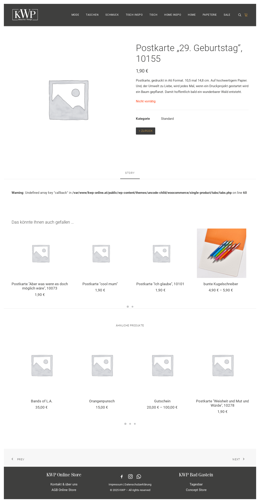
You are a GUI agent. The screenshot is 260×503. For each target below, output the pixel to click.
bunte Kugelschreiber (221, 284)
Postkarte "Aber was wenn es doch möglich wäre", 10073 (40, 286)
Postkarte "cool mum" (100, 284)
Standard (167, 119)
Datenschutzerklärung (138, 484)
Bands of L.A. (41, 401)
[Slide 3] (134, 424)
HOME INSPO (172, 15)
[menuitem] (75, 15)
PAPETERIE (210, 15)
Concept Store (196, 490)
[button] (240, 15)
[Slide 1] (127, 307)
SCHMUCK (112, 15)
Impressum (116, 484)
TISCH (153, 15)
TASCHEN (92, 15)
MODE (75, 15)
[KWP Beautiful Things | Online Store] (25, 15)
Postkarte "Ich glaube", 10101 (160, 284)
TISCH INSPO (134, 15)
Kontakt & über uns (64, 484)
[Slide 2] (132, 307)
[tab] (130, 175)
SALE (227, 15)
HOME (192, 15)
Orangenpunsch (102, 401)
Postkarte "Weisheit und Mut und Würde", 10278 (222, 403)
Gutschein (162, 401)
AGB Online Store (64, 490)
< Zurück (145, 130)
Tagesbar (196, 484)
